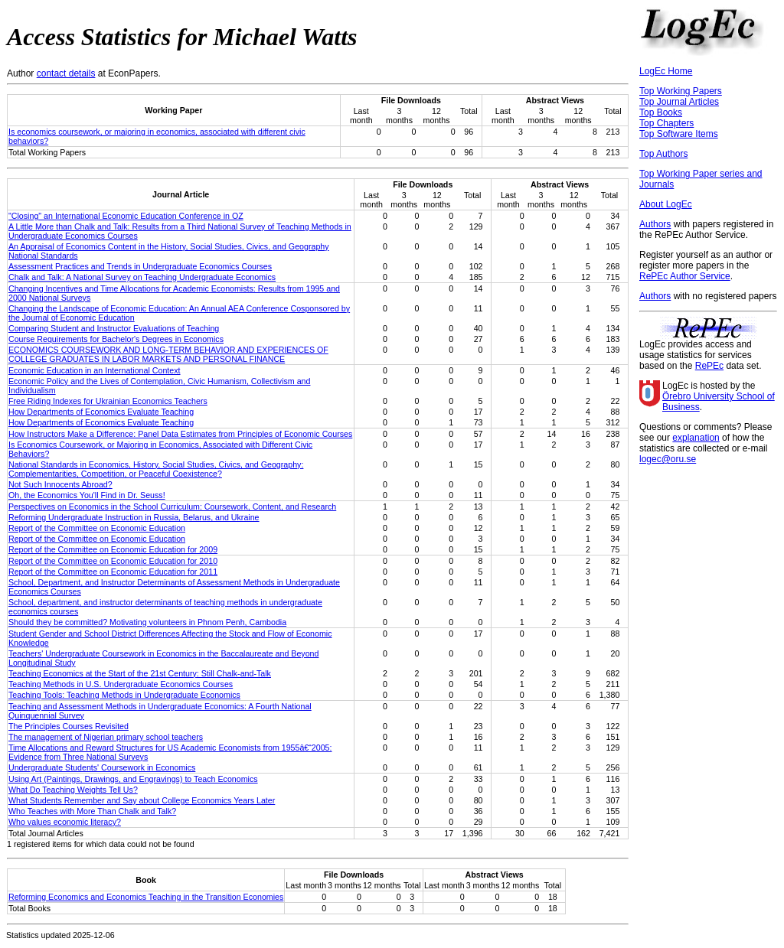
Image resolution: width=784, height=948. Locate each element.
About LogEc (665, 204)
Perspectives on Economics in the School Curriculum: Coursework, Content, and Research (172, 506)
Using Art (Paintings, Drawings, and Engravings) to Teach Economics (133, 778)
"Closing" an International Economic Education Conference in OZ (125, 215)
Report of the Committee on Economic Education (96, 528)
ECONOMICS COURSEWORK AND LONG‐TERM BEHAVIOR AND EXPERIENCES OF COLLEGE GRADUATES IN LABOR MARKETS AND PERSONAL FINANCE (168, 354)
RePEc (709, 365)
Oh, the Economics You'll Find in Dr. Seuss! (86, 495)
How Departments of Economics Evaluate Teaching (101, 411)
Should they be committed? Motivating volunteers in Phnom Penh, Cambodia (147, 622)
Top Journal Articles (679, 101)
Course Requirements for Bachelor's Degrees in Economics (116, 339)
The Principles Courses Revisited (68, 726)
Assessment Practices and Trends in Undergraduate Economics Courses (140, 266)
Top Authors (663, 153)
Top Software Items (678, 134)
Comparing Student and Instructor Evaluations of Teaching (113, 328)
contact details (66, 73)
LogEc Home (665, 71)
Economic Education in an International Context (94, 370)
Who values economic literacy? (64, 821)
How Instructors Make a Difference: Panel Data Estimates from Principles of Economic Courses (180, 433)
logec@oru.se (667, 459)
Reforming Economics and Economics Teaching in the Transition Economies (145, 896)
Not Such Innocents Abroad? (60, 484)
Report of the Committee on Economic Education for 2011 (112, 571)
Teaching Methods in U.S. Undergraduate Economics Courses (120, 684)
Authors (655, 224)
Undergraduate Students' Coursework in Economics (101, 767)
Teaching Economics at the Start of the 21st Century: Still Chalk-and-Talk (139, 673)
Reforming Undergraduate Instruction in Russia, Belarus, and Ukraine (134, 517)
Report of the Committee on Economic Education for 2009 (112, 549)
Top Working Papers (680, 91)
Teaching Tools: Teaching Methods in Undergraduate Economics (124, 694)
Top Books (660, 112)
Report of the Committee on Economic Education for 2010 (112, 560)
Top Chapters (666, 123)
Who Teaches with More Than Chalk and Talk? (92, 811)
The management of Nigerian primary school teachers (105, 736)
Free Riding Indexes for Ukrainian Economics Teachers (107, 401)
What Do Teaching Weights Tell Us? (73, 789)
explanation (695, 437)
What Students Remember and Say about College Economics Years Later (141, 800)
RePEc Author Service (684, 276)
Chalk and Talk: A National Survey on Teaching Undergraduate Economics (142, 277)
